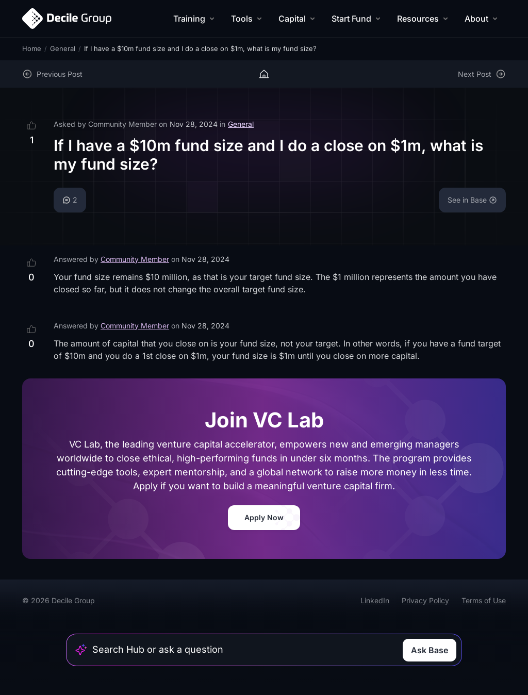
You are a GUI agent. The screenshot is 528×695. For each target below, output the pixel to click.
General (62, 48)
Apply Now (264, 517)
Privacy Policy (425, 600)
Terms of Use (483, 600)
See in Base (472, 199)
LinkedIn (374, 600)
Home (31, 48)
